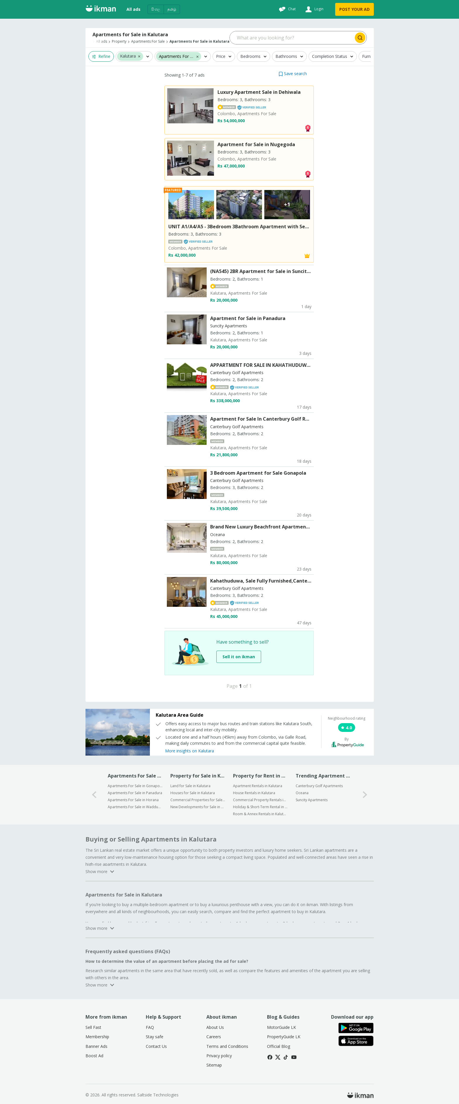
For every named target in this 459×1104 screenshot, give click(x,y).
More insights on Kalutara (189, 751)
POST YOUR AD (354, 9)
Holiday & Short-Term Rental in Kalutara (260, 806)
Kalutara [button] (128, 56)
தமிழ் (171, 9)
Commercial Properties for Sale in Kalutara (197, 799)
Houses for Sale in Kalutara (192, 792)
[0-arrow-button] (94, 794)
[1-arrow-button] (365, 794)
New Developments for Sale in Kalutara (197, 806)
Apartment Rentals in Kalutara (257, 785)
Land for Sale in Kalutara (190, 785)
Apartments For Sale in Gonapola (135, 785)
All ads (133, 9)
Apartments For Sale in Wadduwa (135, 806)
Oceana (302, 792)
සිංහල (155, 9)
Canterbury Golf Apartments (319, 785)
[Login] (313, 9)
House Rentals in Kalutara (254, 792)
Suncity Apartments (312, 799)
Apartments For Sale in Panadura (135, 792)
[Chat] (287, 9)
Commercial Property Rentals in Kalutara (260, 799)
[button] (139, 56)
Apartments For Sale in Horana (133, 799)
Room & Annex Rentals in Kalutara (260, 813)
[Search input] (292, 37)
